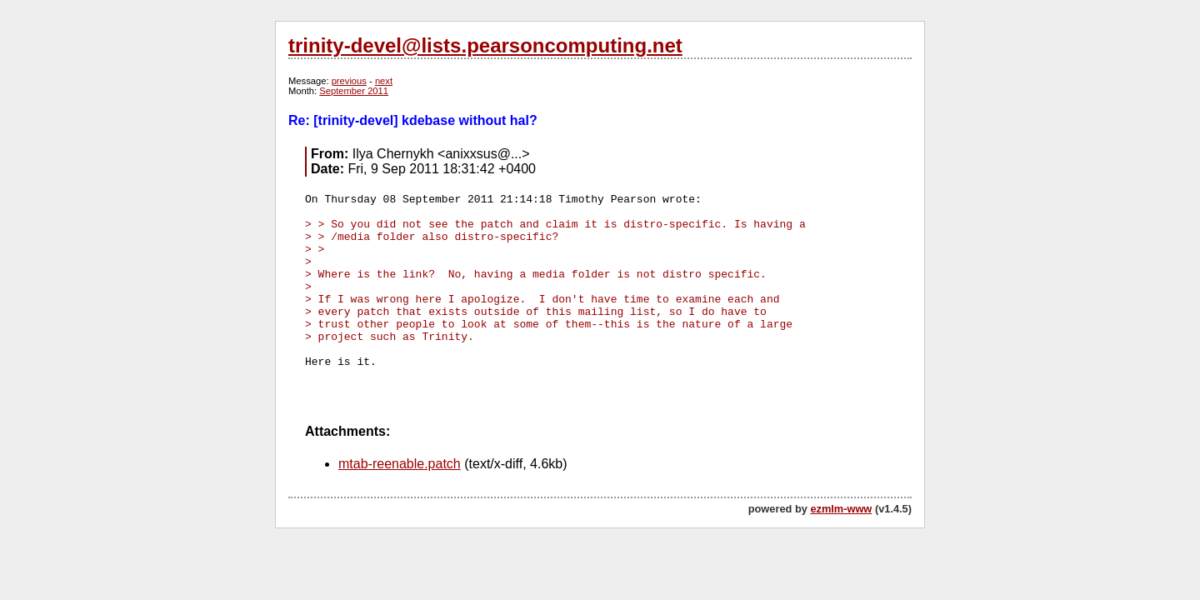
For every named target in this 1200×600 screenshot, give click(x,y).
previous (349, 81)
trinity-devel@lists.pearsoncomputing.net (485, 45)
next (383, 81)
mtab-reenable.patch (399, 464)
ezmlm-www (841, 508)
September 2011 (353, 91)
